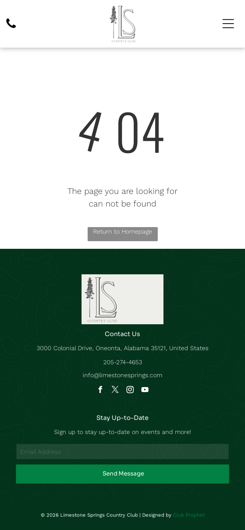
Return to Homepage (122, 231)
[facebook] (100, 390)
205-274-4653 (122, 362)
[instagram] (130, 390)
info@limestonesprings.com (122, 375)
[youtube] (144, 390)
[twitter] (115, 390)
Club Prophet (189, 515)
